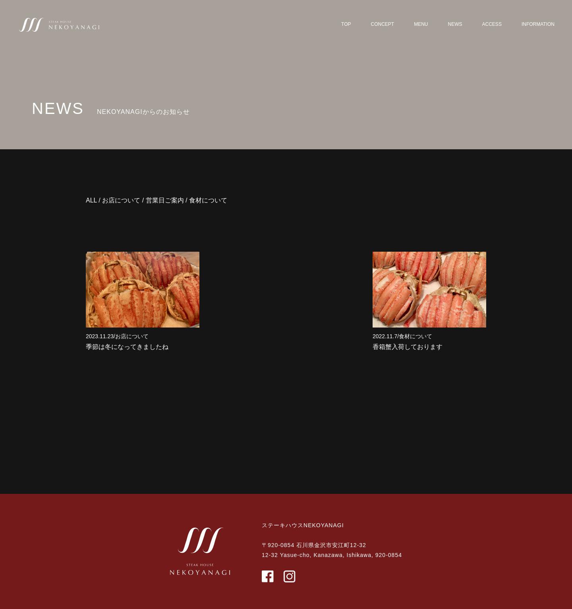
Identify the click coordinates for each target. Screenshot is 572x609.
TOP (346, 24)
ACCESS (492, 24)
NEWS (455, 24)
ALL (91, 200)
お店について (121, 200)
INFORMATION (538, 24)
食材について (208, 200)
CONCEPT (382, 24)
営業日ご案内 (165, 200)
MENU (421, 24)
